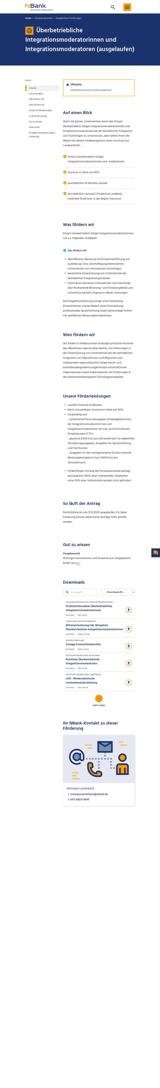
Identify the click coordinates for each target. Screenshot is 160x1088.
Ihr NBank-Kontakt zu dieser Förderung (42, 135)
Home (28, 18)
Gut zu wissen (35, 122)
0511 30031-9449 (79, 799)
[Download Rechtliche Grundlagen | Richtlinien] (99, 662)
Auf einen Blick (36, 94)
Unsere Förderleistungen (40, 110)
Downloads (34, 127)
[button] (127, 7)
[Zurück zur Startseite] (39, 9)
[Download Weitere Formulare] (99, 645)
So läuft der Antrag (38, 116)
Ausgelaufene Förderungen (69, 18)
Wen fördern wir (37, 105)
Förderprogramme (43, 18)
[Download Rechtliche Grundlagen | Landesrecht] (99, 681)
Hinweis (32, 88)
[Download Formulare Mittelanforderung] (99, 628)
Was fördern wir (36, 99)
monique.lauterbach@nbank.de (89, 794)
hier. (77, 563)
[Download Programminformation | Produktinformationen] (99, 608)
